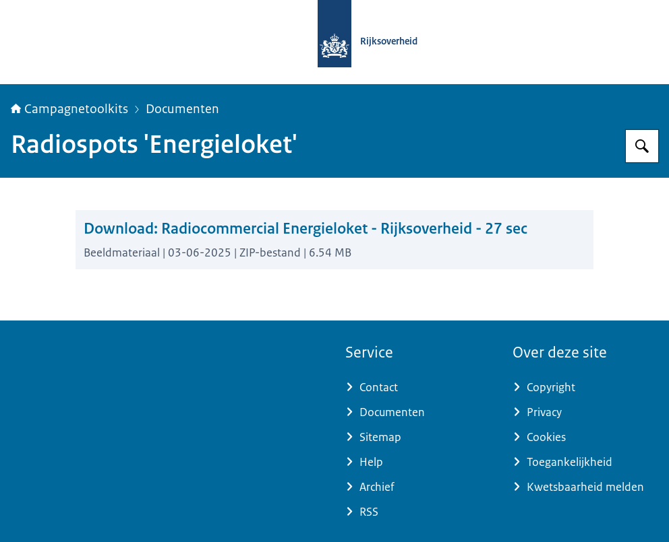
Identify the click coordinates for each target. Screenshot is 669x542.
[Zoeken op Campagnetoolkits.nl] (642, 146)
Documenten (182, 109)
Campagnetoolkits (69, 109)
